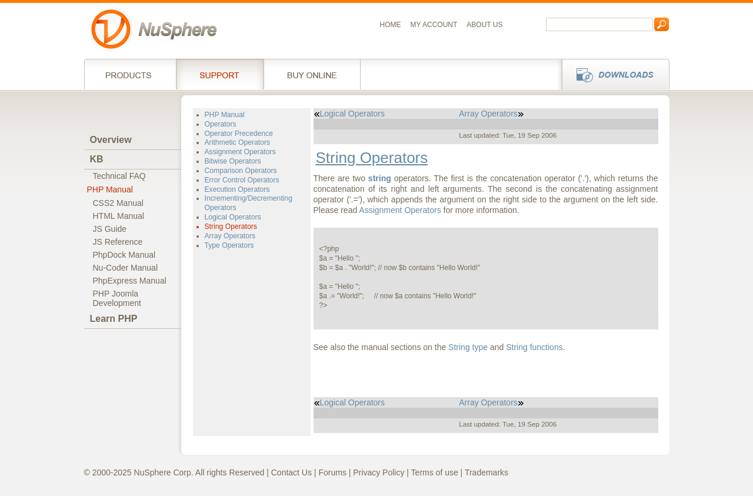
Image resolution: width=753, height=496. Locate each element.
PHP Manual (110, 189)
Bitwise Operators (233, 161)
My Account (434, 25)
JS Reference (118, 242)
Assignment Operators (240, 152)
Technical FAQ (119, 176)
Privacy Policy (378, 472)
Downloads (612, 74)
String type (468, 347)
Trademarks (486, 472)
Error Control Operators (242, 180)
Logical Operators (233, 217)
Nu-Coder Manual (125, 267)
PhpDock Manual (124, 254)
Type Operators (229, 245)
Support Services (220, 74)
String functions (534, 347)
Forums (332, 472)
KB (97, 159)
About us (484, 25)
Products (130, 74)
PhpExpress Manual (129, 280)
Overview (111, 140)
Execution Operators (237, 189)
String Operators (231, 226)
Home (390, 25)
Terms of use (434, 472)
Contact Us (291, 472)
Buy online (312, 74)
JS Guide (110, 229)
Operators (220, 124)
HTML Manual (118, 216)
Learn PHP (114, 319)
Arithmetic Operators (238, 142)
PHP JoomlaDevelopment (117, 298)
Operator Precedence (239, 133)
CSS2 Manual (118, 203)
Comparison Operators (241, 171)
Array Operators (230, 236)
